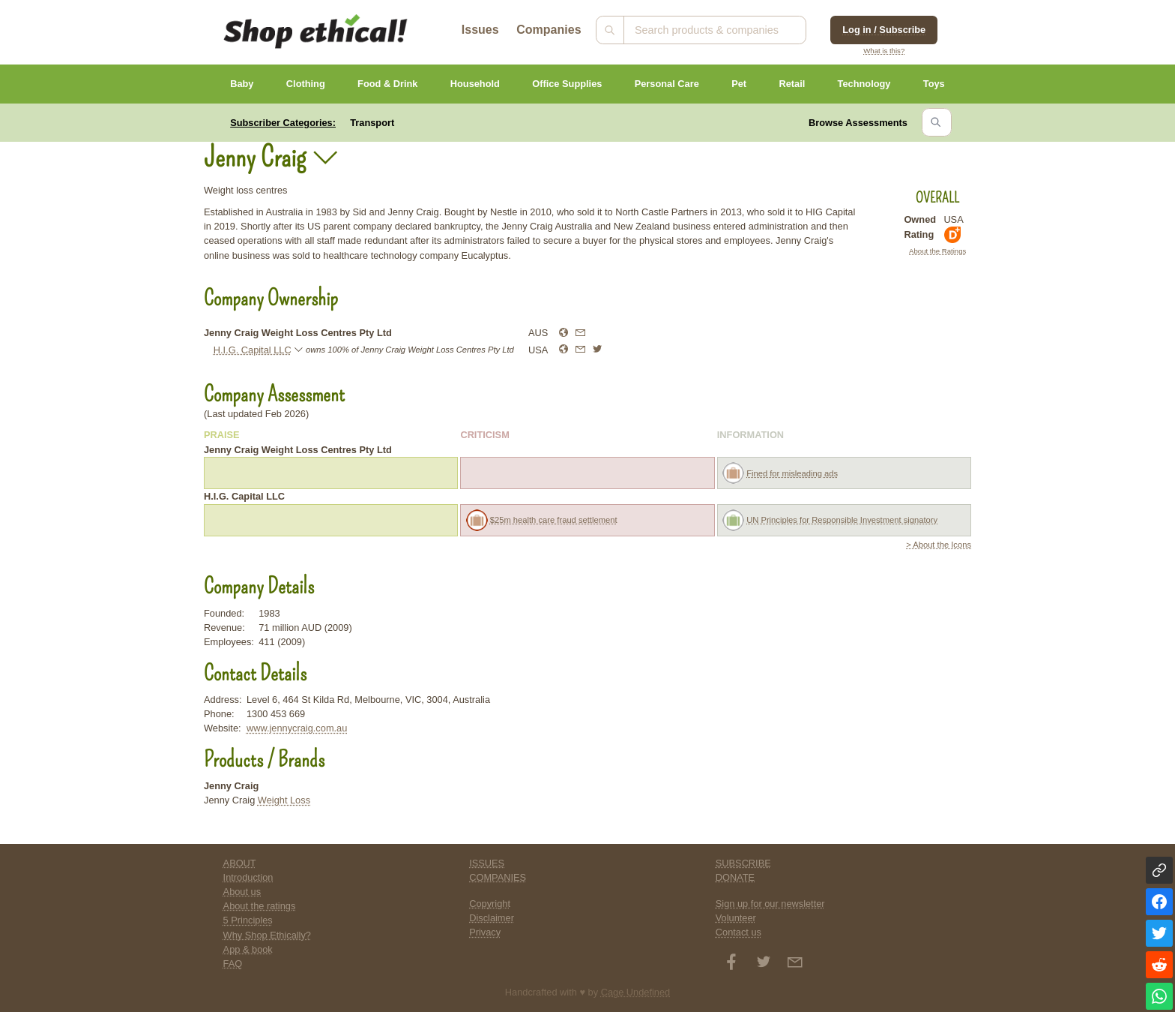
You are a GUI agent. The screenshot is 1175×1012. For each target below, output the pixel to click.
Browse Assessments (858, 122)
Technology (864, 83)
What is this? (883, 51)
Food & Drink (387, 83)
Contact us (738, 932)
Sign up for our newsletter (770, 903)
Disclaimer (491, 917)
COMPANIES (497, 877)
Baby (241, 83)
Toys (934, 83)
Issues (480, 29)
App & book (248, 949)
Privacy (485, 932)
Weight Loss (284, 800)
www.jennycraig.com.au (297, 728)
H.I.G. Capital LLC (253, 350)
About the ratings (259, 905)
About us (242, 891)
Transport (372, 122)
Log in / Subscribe (883, 29)
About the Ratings (937, 251)
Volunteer (736, 917)
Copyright (489, 903)
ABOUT (239, 863)
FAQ (233, 963)
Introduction (248, 877)
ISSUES (486, 863)
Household (475, 83)
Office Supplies (567, 83)
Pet (738, 83)
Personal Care (667, 83)
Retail (792, 83)
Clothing (305, 83)
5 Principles (248, 920)
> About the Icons (938, 544)
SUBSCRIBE (743, 863)
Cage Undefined (636, 992)
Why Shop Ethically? (267, 935)
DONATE (735, 877)
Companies (548, 29)
